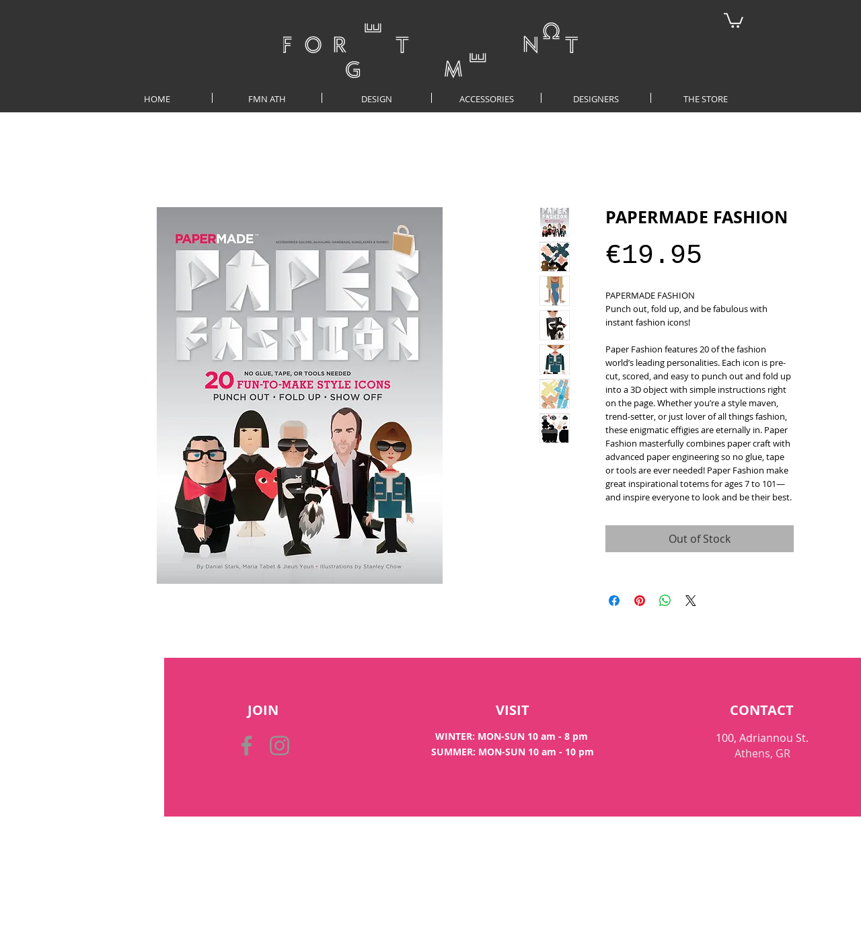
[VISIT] (513, 710)
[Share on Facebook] (614, 601)
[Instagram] (279, 745)
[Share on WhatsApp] (665, 601)
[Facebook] (246, 745)
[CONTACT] (761, 710)
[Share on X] (691, 601)
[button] (733, 19)
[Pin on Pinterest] (640, 601)
